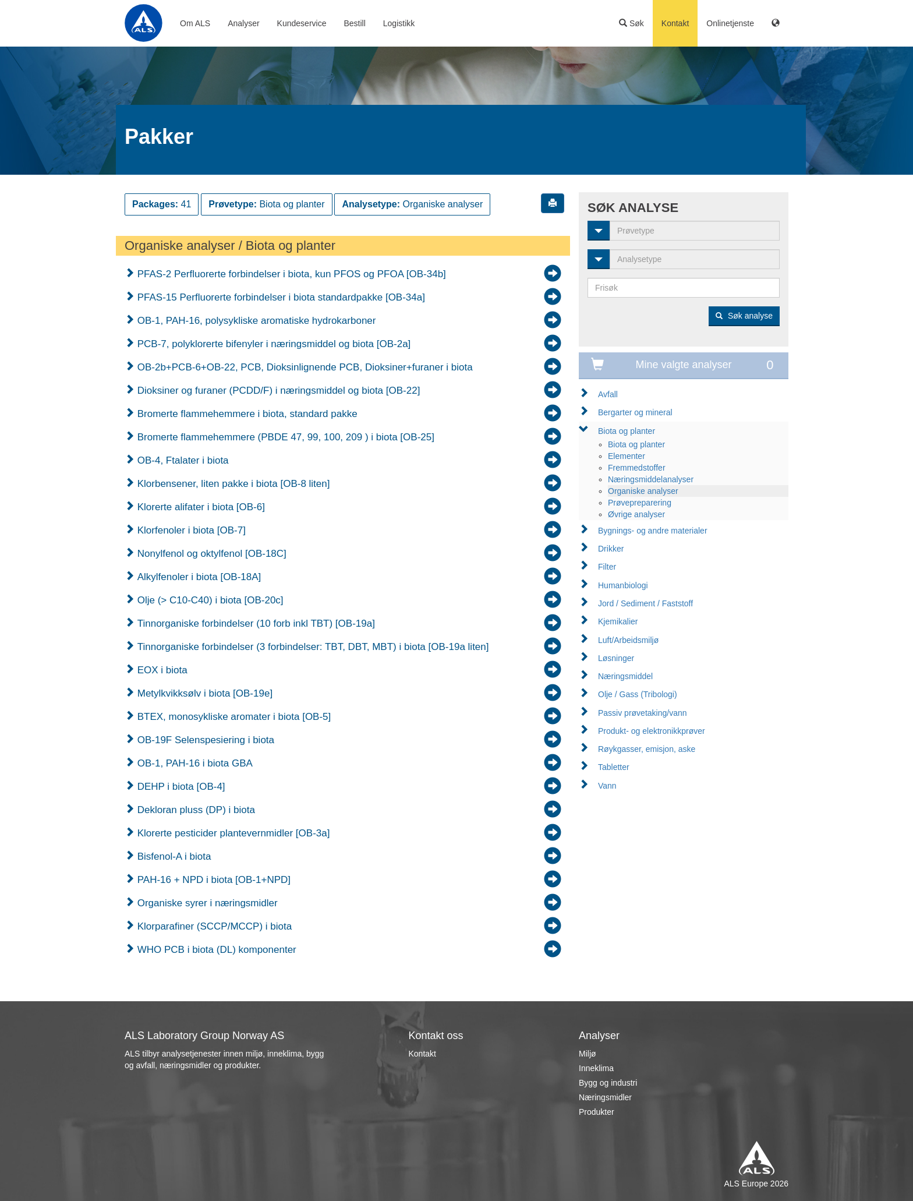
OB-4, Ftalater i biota (182, 460)
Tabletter (613, 767)
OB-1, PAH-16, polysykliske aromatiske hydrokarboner (255, 320)
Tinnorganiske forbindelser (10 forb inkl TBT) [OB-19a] (255, 623)
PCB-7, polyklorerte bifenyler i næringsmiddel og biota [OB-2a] (273, 343)
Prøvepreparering (639, 502)
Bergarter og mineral (635, 412)
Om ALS (195, 23)
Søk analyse (744, 315)
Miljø (587, 1053)
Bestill (354, 23)
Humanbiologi (623, 585)
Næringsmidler (605, 1097)
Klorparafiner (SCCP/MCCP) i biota (213, 926)
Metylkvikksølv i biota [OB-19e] (204, 693)
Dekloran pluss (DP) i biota (195, 809)
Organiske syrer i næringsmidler (206, 903)
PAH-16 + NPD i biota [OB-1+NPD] (213, 879)
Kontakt (675, 23)
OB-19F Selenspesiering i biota (204, 740)
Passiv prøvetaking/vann (642, 713)
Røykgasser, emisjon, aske (646, 749)
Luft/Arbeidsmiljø (628, 640)
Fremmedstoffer (637, 467)
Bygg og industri (608, 1082)
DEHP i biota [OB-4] (180, 786)
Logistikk (399, 23)
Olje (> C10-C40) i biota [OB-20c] (209, 600)
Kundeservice (302, 23)
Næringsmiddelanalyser (650, 479)
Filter (607, 566)
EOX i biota (161, 670)
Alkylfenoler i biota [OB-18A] (198, 576)
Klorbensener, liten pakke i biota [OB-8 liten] (232, 483)
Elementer (626, 456)
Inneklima (596, 1068)
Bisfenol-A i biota (173, 856)
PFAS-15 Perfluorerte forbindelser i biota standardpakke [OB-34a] (280, 297)
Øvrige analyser (636, 514)
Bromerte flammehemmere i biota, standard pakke (246, 413)
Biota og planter (626, 431)
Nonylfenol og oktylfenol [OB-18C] (210, 553)
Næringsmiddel (625, 676)
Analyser (243, 23)
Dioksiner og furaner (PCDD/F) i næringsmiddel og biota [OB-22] (277, 390)
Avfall (608, 394)
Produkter (596, 1112)
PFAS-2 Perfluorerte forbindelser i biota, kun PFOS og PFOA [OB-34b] (290, 274)
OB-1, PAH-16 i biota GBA (194, 763)
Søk (631, 23)
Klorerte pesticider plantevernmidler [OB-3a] (232, 833)
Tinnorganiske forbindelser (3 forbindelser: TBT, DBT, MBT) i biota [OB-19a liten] (312, 646)
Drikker (611, 548)
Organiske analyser (643, 491)
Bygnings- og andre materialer (652, 530)
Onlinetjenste (730, 23)
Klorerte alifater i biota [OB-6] (200, 507)
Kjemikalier (618, 621)
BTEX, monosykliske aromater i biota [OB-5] (233, 716)
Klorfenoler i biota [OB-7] (190, 530)
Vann (607, 785)
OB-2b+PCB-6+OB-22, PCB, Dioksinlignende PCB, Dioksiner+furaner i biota (304, 367)
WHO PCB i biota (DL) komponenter (215, 949)
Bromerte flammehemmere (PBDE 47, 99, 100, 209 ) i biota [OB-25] (284, 437)
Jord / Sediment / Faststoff (645, 603)
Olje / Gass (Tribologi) (637, 694)
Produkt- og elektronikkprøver (651, 731)
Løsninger (616, 658)
